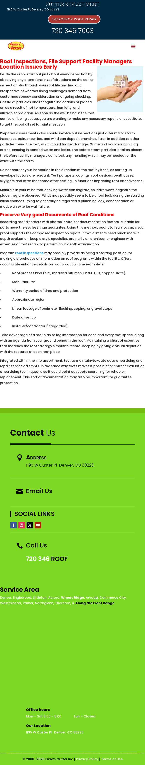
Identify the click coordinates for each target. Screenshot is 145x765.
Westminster (10, 603)
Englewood (22, 597)
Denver (5, 597)
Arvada (92, 597)
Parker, (28, 603)
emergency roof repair (74, 19)
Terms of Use (112, 759)
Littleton (40, 597)
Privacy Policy (87, 759)
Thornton (62, 603)
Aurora (53, 597)
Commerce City (112, 597)
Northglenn (44, 603)
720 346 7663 (72, 30)
